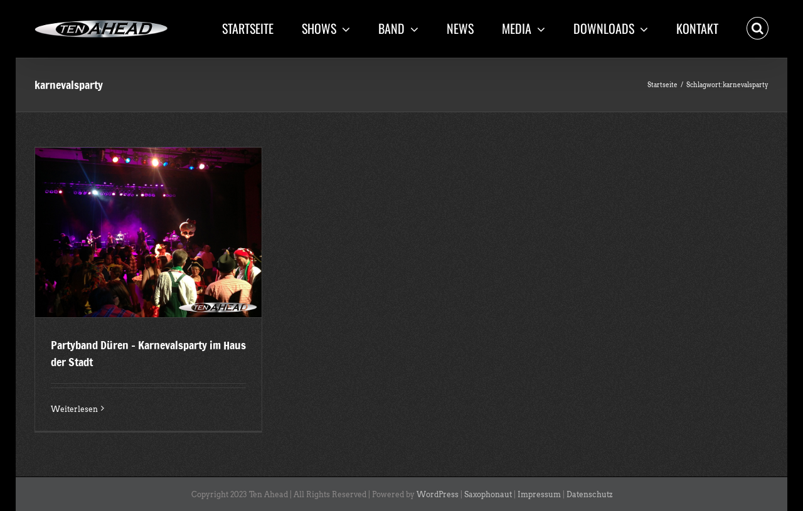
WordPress (438, 494)
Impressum (539, 494)
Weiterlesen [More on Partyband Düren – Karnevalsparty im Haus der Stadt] (74, 409)
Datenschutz (589, 494)
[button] (757, 27)
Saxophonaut (488, 494)
